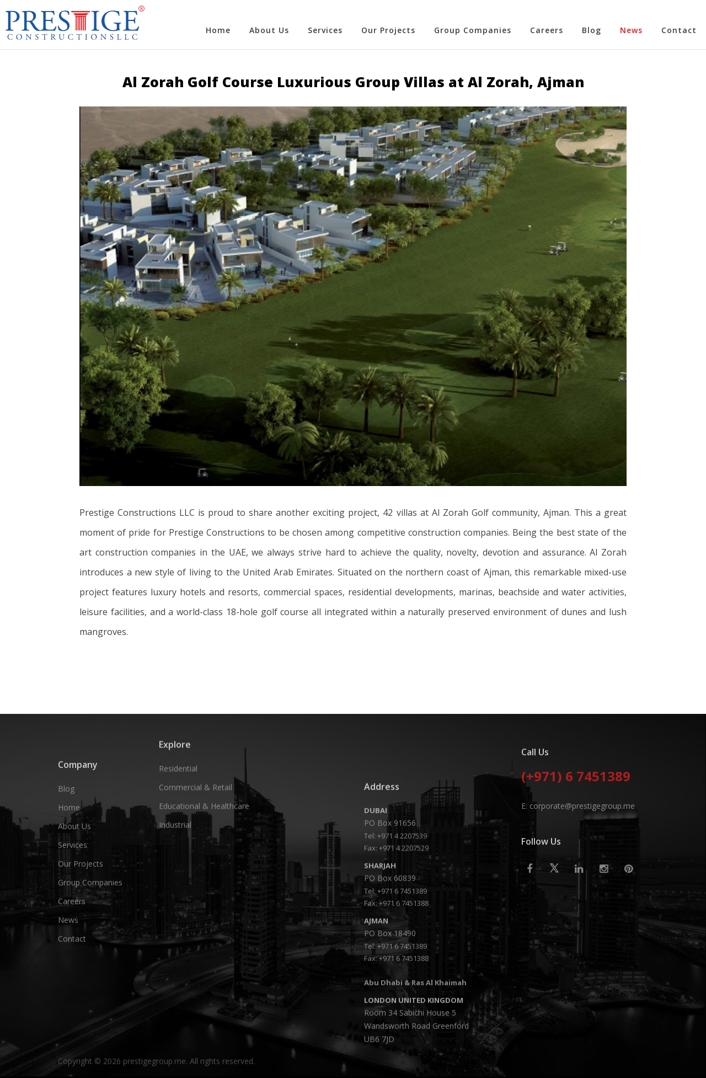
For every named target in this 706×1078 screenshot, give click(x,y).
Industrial (175, 879)
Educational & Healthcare (204, 861)
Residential (178, 823)
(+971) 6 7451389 (575, 853)
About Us (269, 30)
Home (218, 30)
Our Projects (388, 30)
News (631, 30)
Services (325, 30)
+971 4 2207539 (402, 1001)
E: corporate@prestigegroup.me (578, 882)
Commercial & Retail (195, 842)
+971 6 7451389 (402, 1056)
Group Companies (472, 30)
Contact (679, 30)
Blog (591, 30)
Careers (546, 30)
